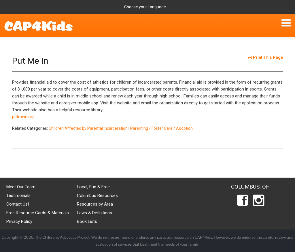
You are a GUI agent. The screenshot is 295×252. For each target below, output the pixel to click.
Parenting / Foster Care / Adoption (161, 128)
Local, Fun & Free (93, 186)
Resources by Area (95, 204)
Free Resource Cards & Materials (37, 212)
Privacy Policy (19, 221)
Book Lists (87, 221)
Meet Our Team (20, 186)
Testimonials (18, 195)
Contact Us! (17, 204)
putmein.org (23, 116)
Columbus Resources (97, 195)
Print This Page (265, 57)
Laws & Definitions (94, 212)
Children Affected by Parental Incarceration (88, 128)
